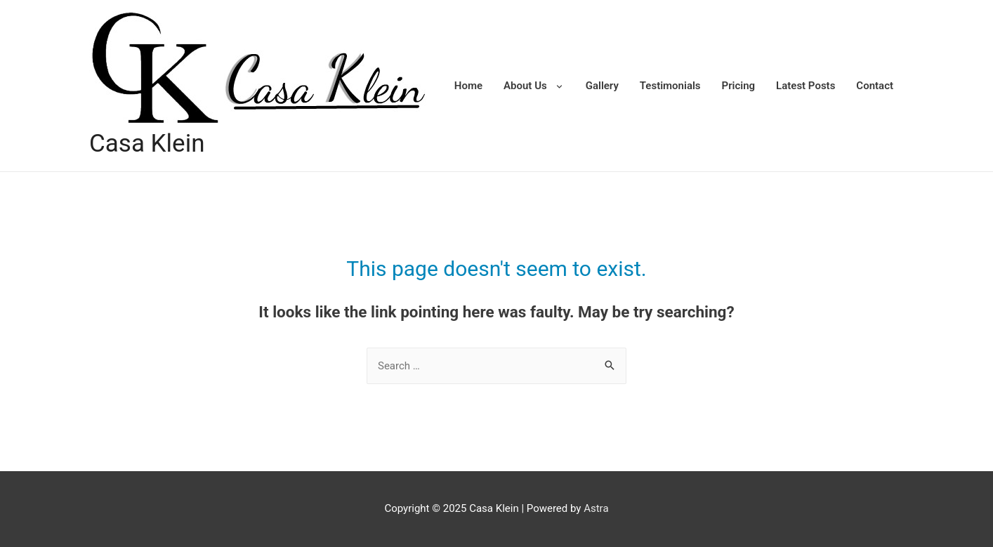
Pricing (739, 85)
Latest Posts (805, 85)
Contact (874, 85)
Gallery (602, 85)
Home (468, 85)
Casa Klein (146, 143)
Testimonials (670, 85)
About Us (525, 85)
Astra (596, 508)
